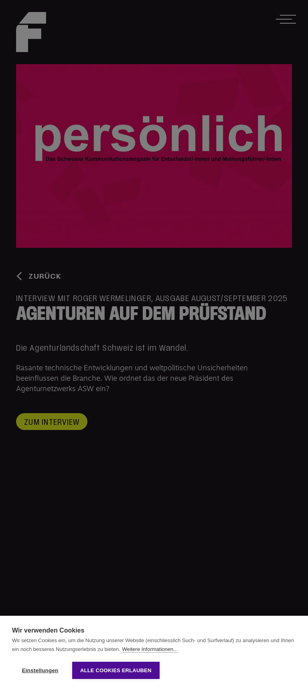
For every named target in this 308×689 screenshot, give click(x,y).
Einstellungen (40, 670)
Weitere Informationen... (150, 649)
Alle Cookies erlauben (116, 670)
